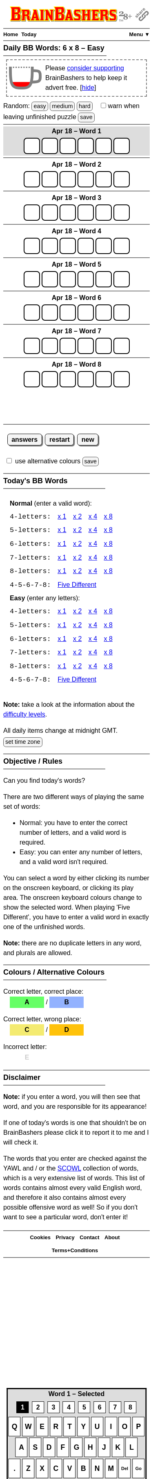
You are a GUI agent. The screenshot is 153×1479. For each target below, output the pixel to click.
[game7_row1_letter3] (68, 346)
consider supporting (95, 68)
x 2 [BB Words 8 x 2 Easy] (77, 668)
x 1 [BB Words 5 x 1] (62, 531)
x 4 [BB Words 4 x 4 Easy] (93, 613)
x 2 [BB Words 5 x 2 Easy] (77, 626)
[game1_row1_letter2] (50, 146)
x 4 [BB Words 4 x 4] (93, 517)
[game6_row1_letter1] (32, 312)
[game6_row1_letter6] (121, 312)
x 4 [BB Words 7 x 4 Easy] (93, 654)
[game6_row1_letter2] (50, 312)
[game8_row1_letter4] (86, 379)
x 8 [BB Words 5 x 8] (108, 531)
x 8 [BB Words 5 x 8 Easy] (108, 626)
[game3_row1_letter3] (68, 212)
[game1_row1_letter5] (103, 146)
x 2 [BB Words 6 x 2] (77, 544)
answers (24, 439)
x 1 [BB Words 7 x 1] (62, 558)
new (88, 439)
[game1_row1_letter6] (121, 146)
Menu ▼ (139, 34)
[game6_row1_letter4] (86, 312)
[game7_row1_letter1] (32, 346)
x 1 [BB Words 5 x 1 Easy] (62, 626)
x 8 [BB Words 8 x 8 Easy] (108, 668)
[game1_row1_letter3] (68, 146)
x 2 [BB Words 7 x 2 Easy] (77, 654)
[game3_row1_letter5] (103, 212)
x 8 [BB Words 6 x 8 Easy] (108, 640)
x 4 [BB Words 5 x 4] (93, 531)
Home (10, 34)
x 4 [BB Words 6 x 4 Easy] (93, 640)
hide (88, 87)
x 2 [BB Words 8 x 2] (77, 572)
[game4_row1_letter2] (50, 246)
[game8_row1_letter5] (103, 379)
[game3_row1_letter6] (121, 212)
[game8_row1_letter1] (32, 379)
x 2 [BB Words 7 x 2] (77, 558)
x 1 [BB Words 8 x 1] (62, 572)
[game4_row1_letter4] (86, 246)
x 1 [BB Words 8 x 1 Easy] (62, 668)
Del (124, 1468)
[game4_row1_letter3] (68, 246)
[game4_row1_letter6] (121, 246)
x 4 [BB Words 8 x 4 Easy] (93, 668)
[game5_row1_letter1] (32, 279)
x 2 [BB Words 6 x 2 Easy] (77, 640)
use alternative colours (47, 461)
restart (59, 439)
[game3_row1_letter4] (86, 212)
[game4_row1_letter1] (32, 246)
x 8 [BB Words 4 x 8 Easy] (108, 613)
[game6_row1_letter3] (68, 312)
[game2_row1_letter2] (50, 179)
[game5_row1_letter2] (50, 279)
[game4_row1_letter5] (103, 246)
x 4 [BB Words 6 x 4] (93, 544)
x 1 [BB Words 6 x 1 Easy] (62, 640)
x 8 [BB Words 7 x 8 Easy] (108, 654)
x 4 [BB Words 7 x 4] (93, 558)
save (86, 117)
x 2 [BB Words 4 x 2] (77, 517)
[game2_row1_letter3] (68, 179)
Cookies (40, 1239)
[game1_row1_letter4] (86, 146)
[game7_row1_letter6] (121, 346)
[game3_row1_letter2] (50, 212)
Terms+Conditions (75, 1252)
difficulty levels (24, 716)
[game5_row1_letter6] (121, 279)
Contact (89, 1239)
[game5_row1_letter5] (103, 279)
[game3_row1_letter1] (32, 212)
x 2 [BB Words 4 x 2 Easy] (77, 613)
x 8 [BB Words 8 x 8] (108, 572)
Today (28, 34)
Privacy (64, 1239)
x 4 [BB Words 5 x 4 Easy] (93, 626)
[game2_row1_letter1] (32, 179)
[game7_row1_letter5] (103, 346)
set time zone (22, 744)
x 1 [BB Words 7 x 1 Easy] (62, 654)
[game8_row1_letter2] (50, 379)
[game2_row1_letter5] (103, 179)
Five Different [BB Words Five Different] (77, 586)
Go (138, 1468)
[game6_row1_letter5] (103, 312)
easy (39, 106)
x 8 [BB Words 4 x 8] (108, 517)
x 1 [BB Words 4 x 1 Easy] (62, 613)
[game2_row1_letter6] (121, 179)
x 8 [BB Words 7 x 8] (108, 558)
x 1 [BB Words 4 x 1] (62, 517)
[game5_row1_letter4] (86, 279)
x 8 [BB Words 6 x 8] (108, 544)
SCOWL (69, 1169)
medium (62, 106)
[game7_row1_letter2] (50, 346)
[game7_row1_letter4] (86, 346)
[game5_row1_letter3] (68, 279)
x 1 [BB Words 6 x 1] (62, 544)
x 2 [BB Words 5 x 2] (77, 531)
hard (85, 106)
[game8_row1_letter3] (68, 379)
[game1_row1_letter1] (32, 146)
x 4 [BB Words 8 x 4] (93, 572)
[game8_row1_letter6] (121, 379)
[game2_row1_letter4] (86, 179)
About (112, 1239)
